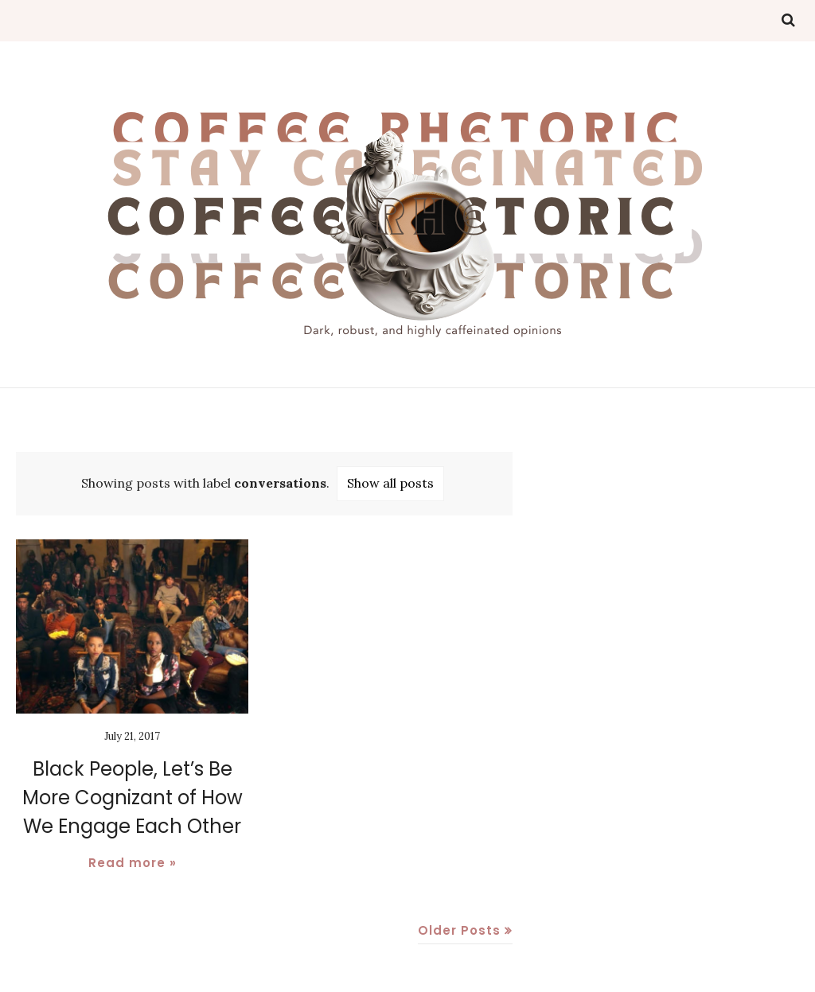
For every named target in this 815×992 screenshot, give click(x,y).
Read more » (132, 862)
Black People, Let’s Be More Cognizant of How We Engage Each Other (132, 797)
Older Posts (459, 930)
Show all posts (390, 483)
